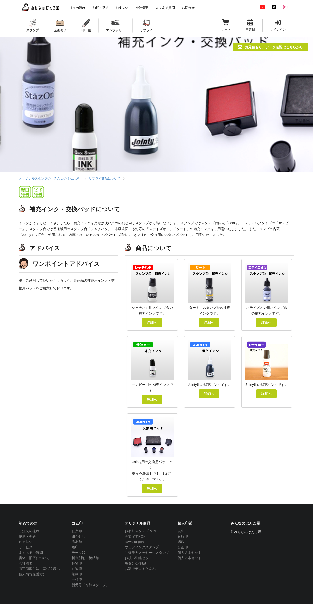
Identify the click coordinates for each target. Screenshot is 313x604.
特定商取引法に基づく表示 (39, 569)
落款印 (77, 574)
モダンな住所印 (137, 563)
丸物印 (77, 569)
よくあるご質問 (31, 553)
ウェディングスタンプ (142, 547)
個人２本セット (189, 553)
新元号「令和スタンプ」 (90, 585)
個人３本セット (189, 558)
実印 (181, 531)
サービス (26, 547)
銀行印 (183, 536)
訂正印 (183, 547)
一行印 (77, 579)
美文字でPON (135, 536)
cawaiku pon (134, 542)
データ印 (78, 553)
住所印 (77, 531)
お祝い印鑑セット (138, 558)
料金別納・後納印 (85, 558)
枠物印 (77, 563)
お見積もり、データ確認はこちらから (270, 47)
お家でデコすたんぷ (140, 569)
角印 (75, 547)
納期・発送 (27, 536)
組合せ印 (78, 536)
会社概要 (26, 563)
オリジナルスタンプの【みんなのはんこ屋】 (50, 178)
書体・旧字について (34, 558)
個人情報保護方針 (32, 574)
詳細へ (152, 322)
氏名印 (77, 542)
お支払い (26, 542)
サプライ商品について (105, 178)
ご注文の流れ (29, 531)
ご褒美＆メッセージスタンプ (147, 553)
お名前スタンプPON (140, 531)
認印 (181, 542)
